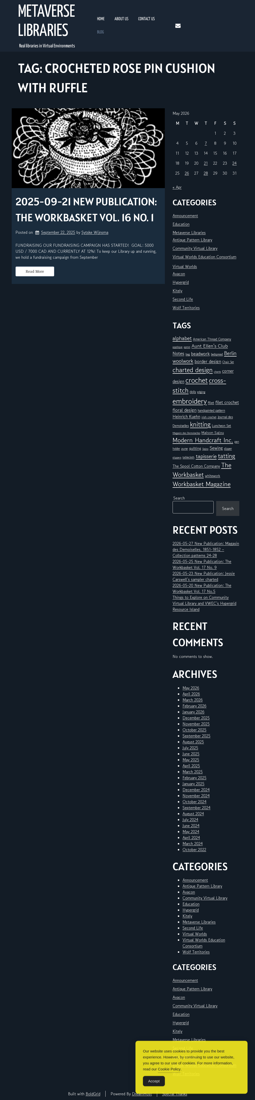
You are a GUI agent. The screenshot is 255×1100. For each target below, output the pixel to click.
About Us (121, 19)
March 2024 (193, 844)
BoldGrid (93, 1094)
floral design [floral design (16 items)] (184, 410)
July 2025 (190, 748)
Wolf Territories (186, 308)
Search (179, 498)
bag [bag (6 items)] (188, 354)
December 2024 (196, 790)
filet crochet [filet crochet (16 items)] (227, 402)
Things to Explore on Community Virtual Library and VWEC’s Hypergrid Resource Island (204, 603)
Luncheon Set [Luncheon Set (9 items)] (221, 425)
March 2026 (193, 700)
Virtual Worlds (185, 266)
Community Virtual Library (195, 248)
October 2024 (194, 802)
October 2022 (194, 850)
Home (101, 19)
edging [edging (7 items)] (201, 391)
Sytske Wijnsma (94, 232)
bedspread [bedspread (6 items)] (217, 354)
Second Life (183, 299)
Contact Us (146, 19)
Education (181, 224)
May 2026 (191, 688)
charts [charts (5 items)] (217, 371)
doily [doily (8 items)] (193, 391)
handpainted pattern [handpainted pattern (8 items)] (211, 410)
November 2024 (196, 796)
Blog (100, 32)
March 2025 (193, 772)
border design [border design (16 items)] (207, 361)
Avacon (179, 274)
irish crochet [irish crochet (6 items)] (208, 417)
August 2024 (193, 814)
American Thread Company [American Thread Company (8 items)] (212, 339)
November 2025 (196, 724)
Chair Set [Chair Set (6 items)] (228, 362)
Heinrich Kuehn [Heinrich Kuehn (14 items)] (186, 416)
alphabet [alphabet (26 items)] (182, 338)
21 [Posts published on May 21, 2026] (206, 163)
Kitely (177, 291)
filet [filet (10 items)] (211, 402)
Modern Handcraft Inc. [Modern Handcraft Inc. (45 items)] (203, 440)
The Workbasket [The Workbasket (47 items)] (202, 470)
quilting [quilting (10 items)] (195, 448)
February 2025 (194, 778)
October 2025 (194, 730)
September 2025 (196, 736)
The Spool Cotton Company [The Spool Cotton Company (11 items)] (196, 466)
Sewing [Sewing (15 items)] (216, 448)
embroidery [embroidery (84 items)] (190, 401)
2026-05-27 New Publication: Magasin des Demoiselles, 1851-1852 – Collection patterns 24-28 (206, 549)
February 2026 (194, 706)
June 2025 (191, 754)
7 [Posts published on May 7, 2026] (206, 143)
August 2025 (193, 742)
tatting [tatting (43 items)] (226, 455)
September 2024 (196, 808)
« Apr (177, 187)
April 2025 (191, 766)
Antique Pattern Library (192, 240)
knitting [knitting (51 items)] (200, 424)
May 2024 (191, 832)
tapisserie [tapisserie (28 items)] (206, 456)
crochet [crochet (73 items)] (197, 380)
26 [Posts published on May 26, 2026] (187, 173)
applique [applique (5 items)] (178, 347)
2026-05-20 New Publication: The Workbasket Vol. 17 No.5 (202, 588)
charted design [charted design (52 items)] (193, 369)
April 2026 (191, 694)
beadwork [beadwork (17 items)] (200, 353)
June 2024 (191, 826)
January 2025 (193, 784)
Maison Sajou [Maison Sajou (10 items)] (212, 432)
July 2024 (190, 820)
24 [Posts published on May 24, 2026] (234, 163)
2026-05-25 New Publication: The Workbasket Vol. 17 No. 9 (202, 564)
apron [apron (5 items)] (187, 347)
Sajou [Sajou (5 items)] (205, 449)
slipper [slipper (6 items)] (228, 448)
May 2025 (191, 760)
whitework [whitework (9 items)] (212, 475)
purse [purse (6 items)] (184, 448)
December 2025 (196, 718)
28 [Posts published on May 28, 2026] (206, 173)
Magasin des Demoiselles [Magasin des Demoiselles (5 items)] (186, 433)
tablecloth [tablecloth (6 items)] (188, 457)
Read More (35, 271)
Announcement (185, 216)
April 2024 (191, 838)
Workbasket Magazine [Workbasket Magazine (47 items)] (202, 484)
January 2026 (193, 712)
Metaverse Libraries (46, 21)
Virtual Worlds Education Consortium (204, 257)
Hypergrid (181, 282)
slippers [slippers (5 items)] (177, 457)
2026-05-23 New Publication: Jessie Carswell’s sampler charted (204, 576)
